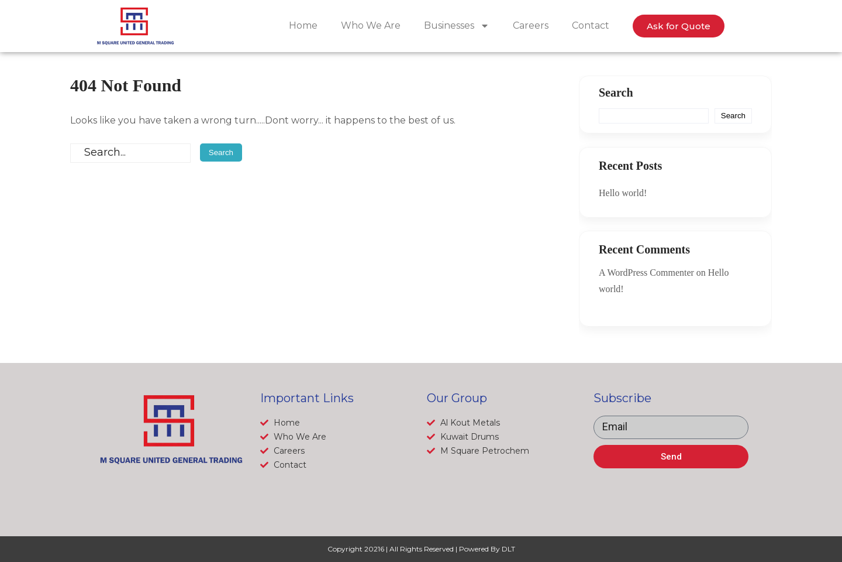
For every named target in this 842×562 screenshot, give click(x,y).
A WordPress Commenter (646, 272)
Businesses (456, 25)
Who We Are (371, 25)
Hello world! (623, 193)
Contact (590, 25)
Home (303, 25)
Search (616, 92)
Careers (530, 25)
